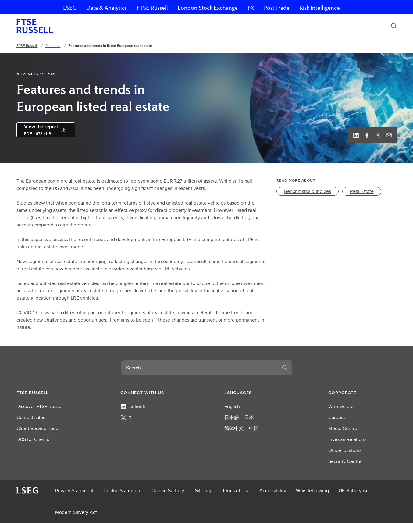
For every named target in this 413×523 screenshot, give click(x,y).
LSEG (70, 7)
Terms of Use (236, 490)
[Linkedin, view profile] (356, 135)
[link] (307, 191)
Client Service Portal (38, 428)
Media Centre (342, 428)
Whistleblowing (312, 490)
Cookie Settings (168, 490)
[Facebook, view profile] (366, 135)
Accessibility (272, 490)
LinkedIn (133, 406)
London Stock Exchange (208, 7)
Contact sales (30, 417)
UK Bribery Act (354, 490)
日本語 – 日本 (239, 417)
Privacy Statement (74, 490)
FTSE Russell (152, 7)
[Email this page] (388, 135)
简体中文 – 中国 (241, 428)
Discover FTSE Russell (40, 406)
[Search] (393, 25)
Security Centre (344, 461)
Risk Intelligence (319, 7)
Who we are (341, 406)
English (232, 406)
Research (53, 45)
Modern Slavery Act (76, 512)
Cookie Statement (122, 490)
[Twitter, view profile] (377, 135)
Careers (336, 417)
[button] (50, 393)
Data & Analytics (106, 7)
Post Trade (277, 7)
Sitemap (203, 490)
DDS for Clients (32, 439)
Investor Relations (347, 439)
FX (250, 7)
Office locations (344, 450)
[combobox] (199, 367)
